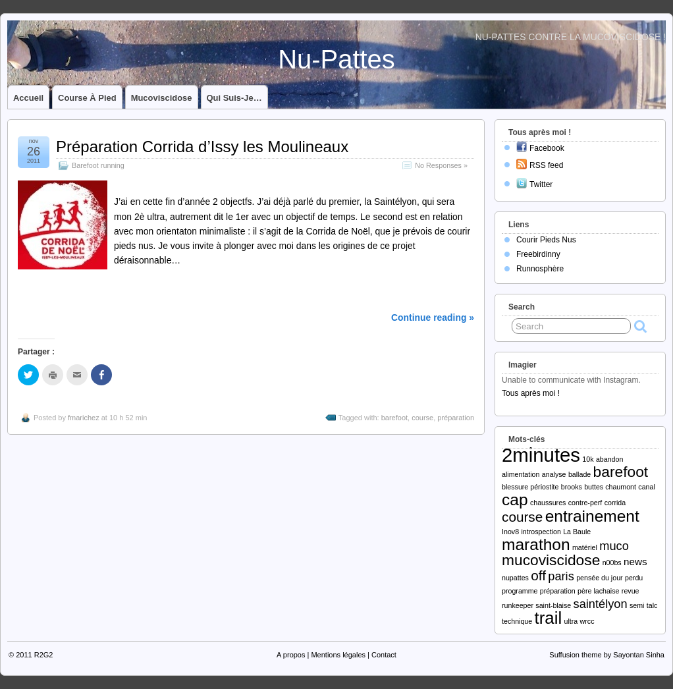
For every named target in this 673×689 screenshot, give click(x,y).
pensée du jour (599, 578)
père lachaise (598, 591)
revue (630, 591)
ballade (579, 474)
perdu (634, 578)
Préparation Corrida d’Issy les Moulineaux (202, 146)
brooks (571, 487)
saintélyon (601, 604)
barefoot (394, 418)
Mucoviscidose (161, 98)
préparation (455, 418)
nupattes (515, 578)
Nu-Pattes (336, 59)
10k (587, 459)
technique (517, 621)
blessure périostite (530, 487)
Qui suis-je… (234, 98)
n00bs (612, 562)
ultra (571, 621)
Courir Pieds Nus (546, 239)
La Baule (577, 532)
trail (548, 618)
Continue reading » (432, 317)
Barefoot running (98, 165)
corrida (615, 503)
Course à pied (87, 98)
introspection (540, 532)
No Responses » (441, 165)
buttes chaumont (610, 487)
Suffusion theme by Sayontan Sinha (606, 655)
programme (519, 591)
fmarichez (83, 418)
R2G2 (43, 655)
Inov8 (510, 532)
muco (614, 546)
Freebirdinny (538, 254)
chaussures (548, 503)
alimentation (520, 474)
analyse (554, 474)
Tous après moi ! (531, 393)
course (422, 418)
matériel (584, 547)
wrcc (587, 621)
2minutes (541, 455)
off (538, 575)
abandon (610, 459)
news (635, 561)
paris (561, 576)
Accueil (28, 98)
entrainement (592, 516)
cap (515, 500)
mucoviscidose (551, 559)
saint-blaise (553, 605)
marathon (536, 544)
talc (652, 605)
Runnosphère (540, 268)
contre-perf (585, 503)
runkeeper (517, 605)
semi (637, 605)
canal (646, 487)
